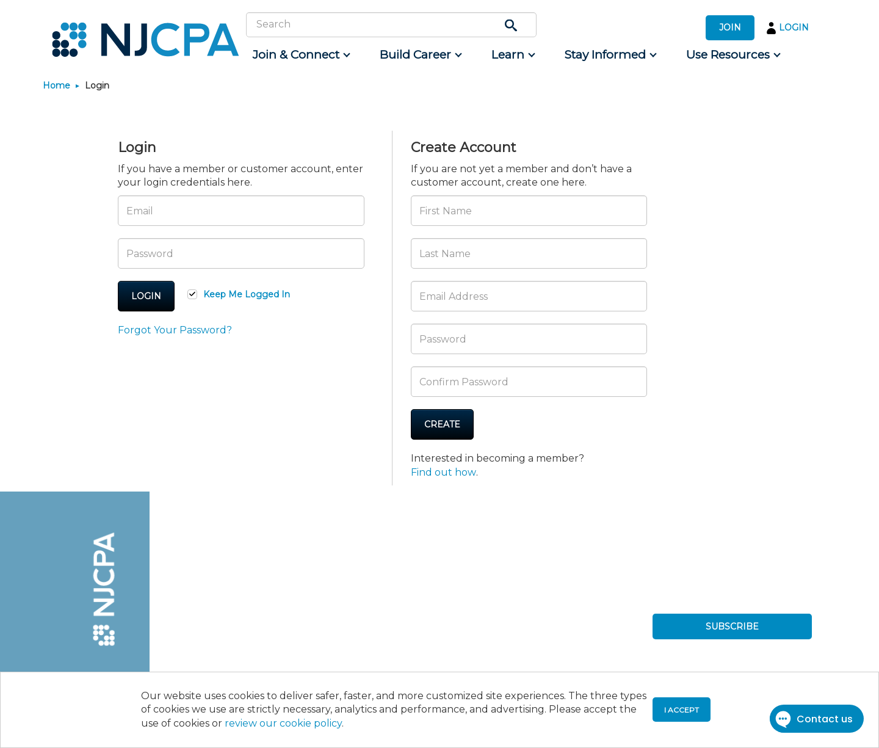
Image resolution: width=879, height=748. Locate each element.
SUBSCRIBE (732, 626)
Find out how (443, 472)
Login (146, 296)
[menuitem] (301, 55)
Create (442, 424)
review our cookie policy (283, 723)
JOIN (730, 27)
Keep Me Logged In (246, 294)
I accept (681, 709)
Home (56, 85)
